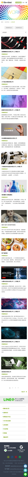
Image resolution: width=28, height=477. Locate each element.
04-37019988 (12, 448)
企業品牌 (4, 32)
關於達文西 (6, 408)
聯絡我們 (5, 437)
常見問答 (5, 429)
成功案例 (5, 425)
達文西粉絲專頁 (12, 457)
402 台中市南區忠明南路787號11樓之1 (14, 460)
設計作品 (7, 22)
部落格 (5, 433)
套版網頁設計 (19, 27)
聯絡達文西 (8, 457)
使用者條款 (14, 474)
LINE (20, 457)
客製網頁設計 (9, 27)
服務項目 (5, 412)
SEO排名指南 (7, 420)
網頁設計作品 (6, 416)
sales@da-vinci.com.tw (17, 466)
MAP (16, 457)
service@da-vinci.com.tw (16, 469)
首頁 (2, 22)
